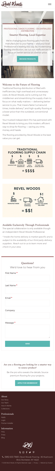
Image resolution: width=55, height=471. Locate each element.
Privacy (36, 463)
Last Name (11, 285)
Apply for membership (27, 383)
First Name (11, 273)
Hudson (50, 463)
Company (10, 310)
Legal (29, 463)
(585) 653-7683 (10, 457)
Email (8, 298)
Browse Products (27, 59)
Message (10, 323)
